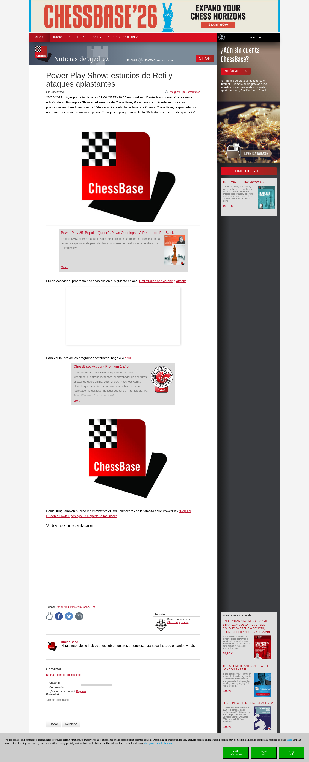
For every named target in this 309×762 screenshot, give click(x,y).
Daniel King (62, 606)
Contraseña (56, 687)
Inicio (57, 37)
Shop (39, 37)
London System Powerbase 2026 (248, 703)
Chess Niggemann (178, 622)
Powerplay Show (79, 606)
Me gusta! (175, 92)
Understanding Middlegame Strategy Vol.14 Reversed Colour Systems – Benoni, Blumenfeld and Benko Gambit (247, 626)
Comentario (53, 694)
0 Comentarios (191, 92)
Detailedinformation (236, 753)
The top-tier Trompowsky (244, 182)
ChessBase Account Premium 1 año (101, 366)
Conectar (254, 37)
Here (289, 739)
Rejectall (264, 753)
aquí (128, 358)
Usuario (54, 682)
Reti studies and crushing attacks (162, 281)
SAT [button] (97, 37)
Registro (81, 691)
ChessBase (69, 642)
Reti (93, 606)
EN (163, 60)
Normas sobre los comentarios (63, 674)
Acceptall (291, 753)
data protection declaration (158, 743)
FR (172, 60)
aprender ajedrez (123, 37)
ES (168, 60)
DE (159, 60)
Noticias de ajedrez (81, 59)
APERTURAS (77, 37)
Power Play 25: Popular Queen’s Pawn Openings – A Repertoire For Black (117, 233)
